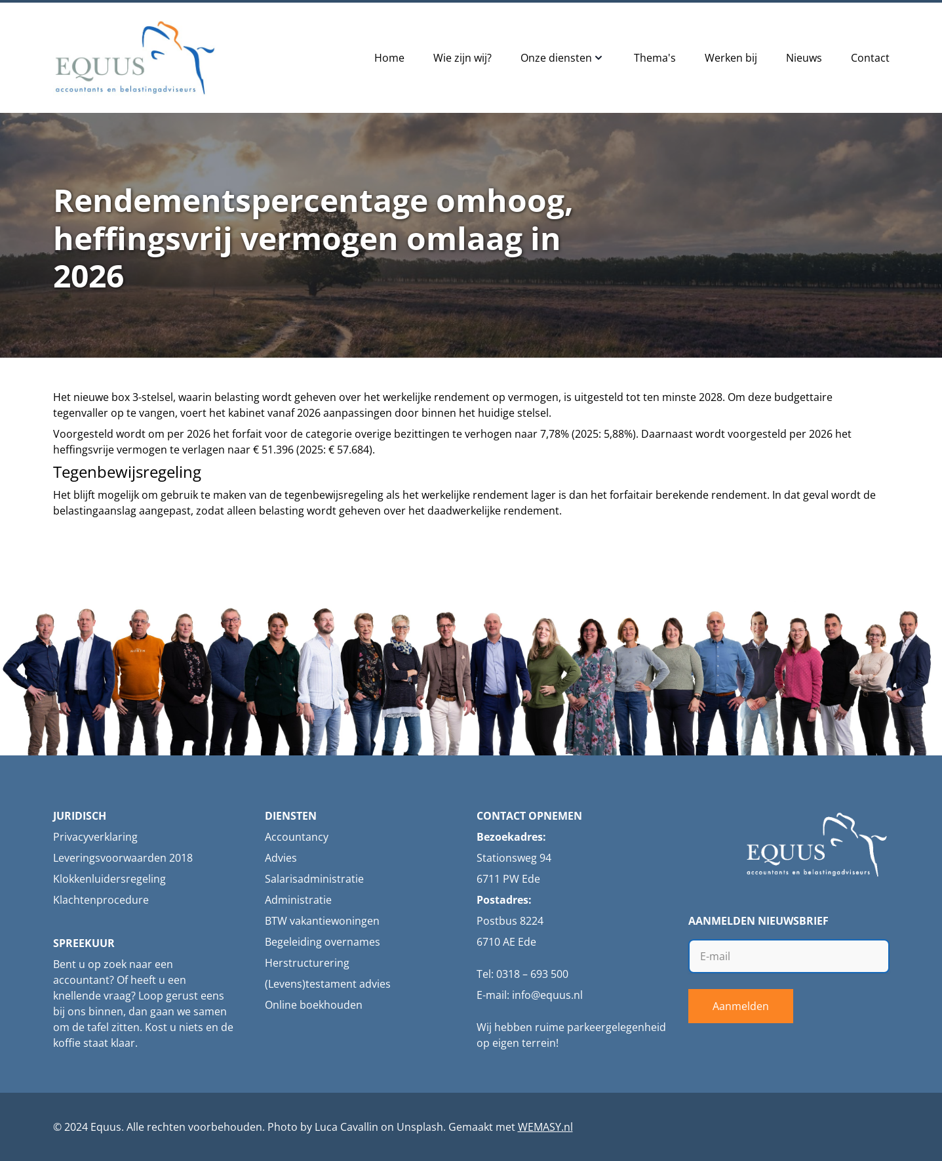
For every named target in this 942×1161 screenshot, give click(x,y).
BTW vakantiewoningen (322, 921)
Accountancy (296, 837)
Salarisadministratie (314, 879)
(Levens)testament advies (328, 984)
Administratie (298, 900)
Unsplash (420, 1127)
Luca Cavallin (346, 1127)
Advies (281, 858)
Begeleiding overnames (322, 942)
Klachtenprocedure (101, 900)
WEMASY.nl (545, 1127)
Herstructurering (307, 963)
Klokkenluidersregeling (109, 879)
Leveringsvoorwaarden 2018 (123, 858)
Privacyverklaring (95, 837)
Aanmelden (741, 1006)
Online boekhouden (314, 1005)
